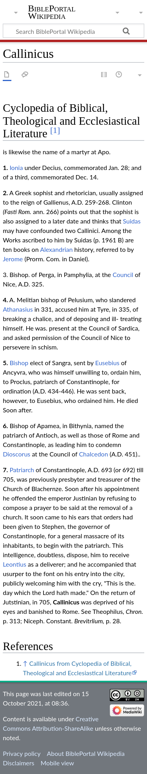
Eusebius (107, 362)
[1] (55, 130)
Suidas (132, 221)
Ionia (16, 167)
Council (123, 274)
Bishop (18, 362)
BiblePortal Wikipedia (51, 12)
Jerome (13, 258)
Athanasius (18, 309)
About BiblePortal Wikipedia (85, 753)
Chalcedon (93, 454)
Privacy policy (21, 753)
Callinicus (66, 602)
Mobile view (57, 763)
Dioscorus (16, 454)
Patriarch (21, 469)
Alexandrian (56, 249)
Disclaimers (18, 763)
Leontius (14, 564)
